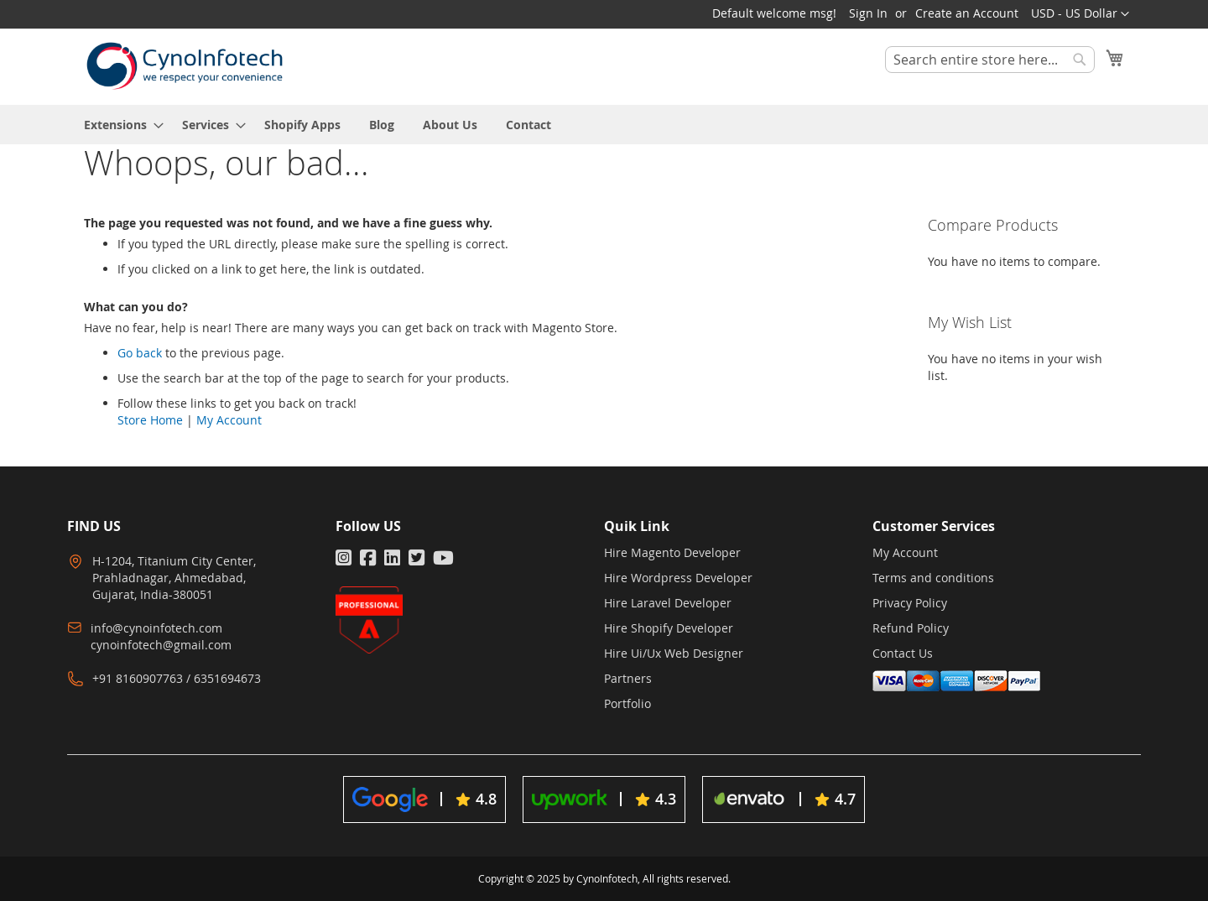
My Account (229, 420)
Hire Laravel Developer (668, 603)
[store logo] (184, 65)
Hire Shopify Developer (668, 628)
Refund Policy (910, 628)
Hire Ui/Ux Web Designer (673, 653)
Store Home (150, 420)
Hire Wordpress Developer (678, 578)
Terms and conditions (933, 578)
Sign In (868, 13)
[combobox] (990, 59)
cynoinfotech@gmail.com (161, 645)
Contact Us (902, 653)
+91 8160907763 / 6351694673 (176, 678)
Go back (139, 353)
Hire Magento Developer (672, 552)
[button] (1080, 14)
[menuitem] (119, 124)
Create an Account (966, 13)
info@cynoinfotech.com (156, 628)
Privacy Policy (909, 603)
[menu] (604, 124)
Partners (628, 678)
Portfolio (627, 703)
